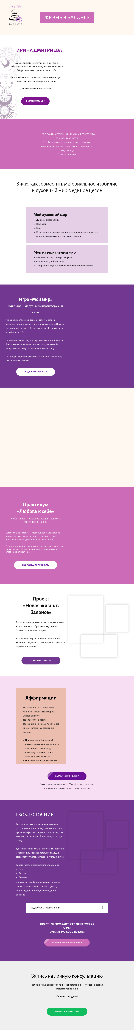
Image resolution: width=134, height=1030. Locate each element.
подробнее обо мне (35, 101)
